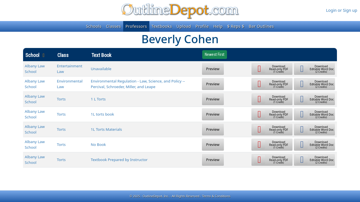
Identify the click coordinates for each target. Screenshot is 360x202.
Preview (212, 68)
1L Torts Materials (106, 129)
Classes (113, 26)
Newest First (214, 54)
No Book (98, 144)
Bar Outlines (261, 26)
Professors (136, 26)
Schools (94, 26)
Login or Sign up (341, 10)
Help (217, 26)
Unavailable (101, 68)
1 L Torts (98, 99)
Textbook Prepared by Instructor (119, 159)
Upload (184, 26)
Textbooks (162, 26)
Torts (61, 99)
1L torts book (102, 114)
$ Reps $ (235, 26)
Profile (202, 26)
